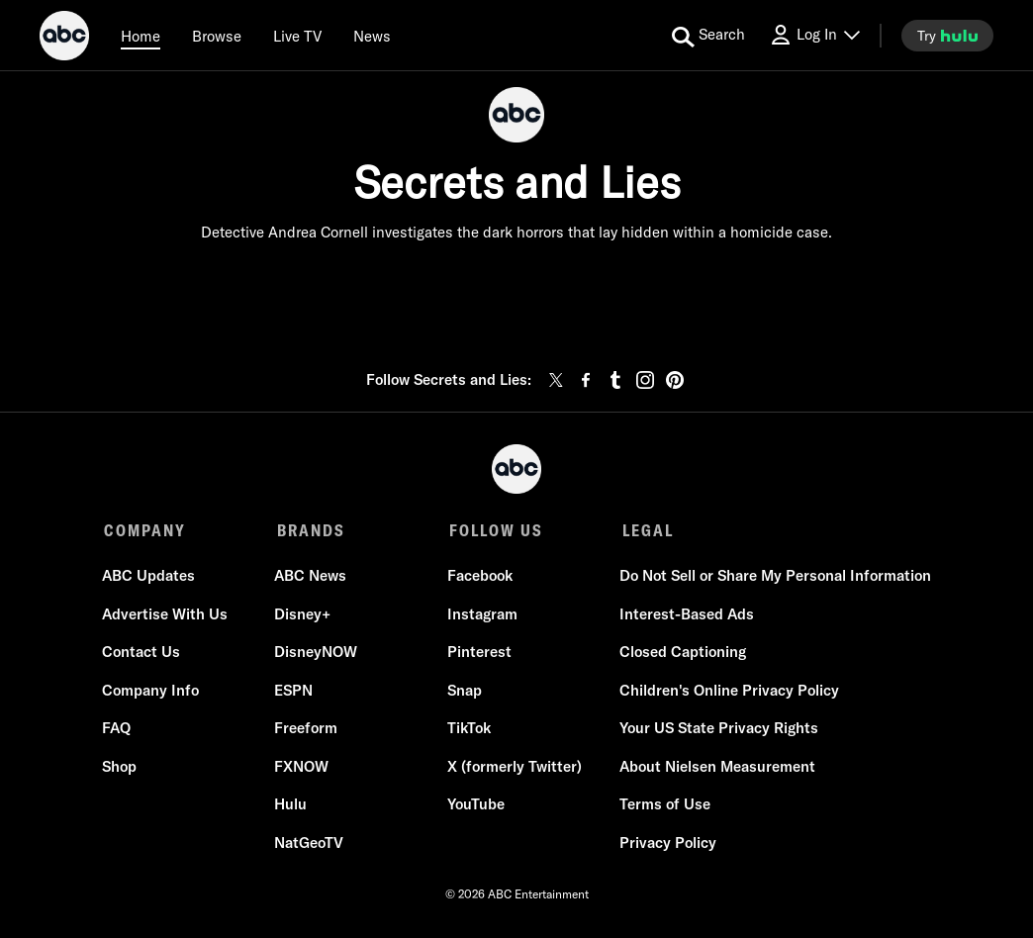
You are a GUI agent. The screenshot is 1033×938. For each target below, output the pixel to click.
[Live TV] (297, 35)
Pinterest (478, 654)
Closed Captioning (680, 654)
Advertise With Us (167, 616)
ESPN (294, 692)
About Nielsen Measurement (715, 768)
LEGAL (643, 530)
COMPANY (145, 530)
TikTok (468, 730)
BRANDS (309, 530)
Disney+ (303, 616)
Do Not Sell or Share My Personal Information (773, 578)
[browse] (216, 35)
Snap (463, 692)
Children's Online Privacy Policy (727, 692)
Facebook (479, 578)
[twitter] (556, 380)
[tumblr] (615, 380)
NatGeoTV (309, 844)
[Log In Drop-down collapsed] (814, 35)
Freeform (306, 730)
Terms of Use (662, 806)
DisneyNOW (316, 654)
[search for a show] (708, 35)
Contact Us (143, 654)
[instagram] (645, 380)
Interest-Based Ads (684, 616)
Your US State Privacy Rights (716, 730)
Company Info (152, 692)
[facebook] (586, 380)
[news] (372, 35)
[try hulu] (947, 35)
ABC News (311, 578)
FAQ (118, 730)
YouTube (475, 806)
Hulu (291, 806)
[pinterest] (675, 380)
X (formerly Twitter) (513, 768)
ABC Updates (150, 578)
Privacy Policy (665, 844)
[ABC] (64, 38)
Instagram (481, 616)
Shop (121, 768)
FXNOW (302, 768)
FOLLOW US (493, 530)
